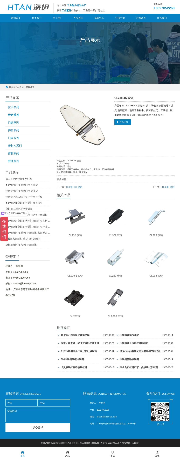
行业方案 (120, 18)
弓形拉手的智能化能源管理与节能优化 (140, 353)
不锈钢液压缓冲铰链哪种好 (134, 345)
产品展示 (78, 18)
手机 (112, 453)
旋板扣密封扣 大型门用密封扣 (21, 244)
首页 (11, 87)
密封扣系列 (15, 145)
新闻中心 (99, 18)
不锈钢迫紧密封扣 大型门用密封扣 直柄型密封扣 (27, 220)
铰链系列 (30, 87)
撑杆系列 (13, 153)
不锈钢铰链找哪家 (129, 337)
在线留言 (141, 18)
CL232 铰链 (168, 187)
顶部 (157, 453)
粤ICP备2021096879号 (110, 445)
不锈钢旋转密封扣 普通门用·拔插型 (24, 202)
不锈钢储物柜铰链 (129, 361)
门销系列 (13, 138)
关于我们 (57, 18)
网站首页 (16, 18)
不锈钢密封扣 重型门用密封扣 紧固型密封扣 (27, 232)
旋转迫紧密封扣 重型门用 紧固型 (22, 238)
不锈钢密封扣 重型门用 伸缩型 (21, 184)
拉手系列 (36, 18)
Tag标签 (135, 445)
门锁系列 (13, 122)
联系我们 (162, 18)
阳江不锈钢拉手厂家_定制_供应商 (79, 353)
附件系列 (13, 161)
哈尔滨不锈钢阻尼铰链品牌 (75, 337)
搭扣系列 (13, 130)
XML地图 (126, 445)
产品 (67, 453)
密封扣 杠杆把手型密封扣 (18, 208)
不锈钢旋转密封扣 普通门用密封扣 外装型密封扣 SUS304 (27, 226)
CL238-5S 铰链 (74, 187)
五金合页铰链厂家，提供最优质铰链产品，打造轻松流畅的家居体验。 (140, 369)
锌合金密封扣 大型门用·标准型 (21, 190)
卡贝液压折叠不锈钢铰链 (74, 369)
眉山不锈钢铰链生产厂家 (18, 178)
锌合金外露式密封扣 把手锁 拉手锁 (24, 196)
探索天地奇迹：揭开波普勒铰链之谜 (80, 345)
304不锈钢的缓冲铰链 (72, 361)
